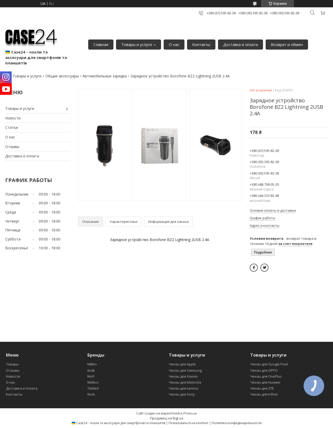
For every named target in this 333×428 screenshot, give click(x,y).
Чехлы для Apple (182, 364)
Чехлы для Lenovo (183, 388)
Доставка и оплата (240, 44)
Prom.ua (190, 413)
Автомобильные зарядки (104, 75)
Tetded (93, 388)
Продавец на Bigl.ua (166, 418)
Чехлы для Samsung (185, 370)
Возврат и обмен (287, 44)
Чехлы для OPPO (264, 370)
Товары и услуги (136, 44)
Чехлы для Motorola (185, 382)
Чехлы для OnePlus (266, 376)
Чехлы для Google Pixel (269, 364)
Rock (91, 394)
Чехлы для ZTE (262, 388)
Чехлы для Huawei (265, 382)
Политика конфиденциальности (237, 423)
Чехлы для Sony (182, 394)
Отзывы (12, 146)
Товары (12, 364)
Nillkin (92, 364)
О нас (174, 44)
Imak (91, 370)
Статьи (11, 127)
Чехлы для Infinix (264, 394)
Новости (13, 118)
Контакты (201, 44)
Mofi (90, 376)
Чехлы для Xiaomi (183, 376)
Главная (100, 44)
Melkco (93, 382)
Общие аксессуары (62, 75)
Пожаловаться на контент (188, 423)
